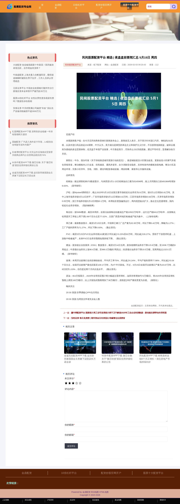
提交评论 (71, 446)
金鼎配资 (58, 6)
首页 (41, 6)
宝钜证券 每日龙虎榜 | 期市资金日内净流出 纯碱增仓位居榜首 (98, 318)
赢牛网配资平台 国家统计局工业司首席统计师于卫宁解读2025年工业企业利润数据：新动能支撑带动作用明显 (119, 313)
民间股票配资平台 (73, 65)
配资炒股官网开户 (104, 6)
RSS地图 (95, 492)
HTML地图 (104, 492)
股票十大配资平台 (131, 6)
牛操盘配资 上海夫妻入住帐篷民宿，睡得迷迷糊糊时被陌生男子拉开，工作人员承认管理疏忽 (33, 78)
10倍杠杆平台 (79, 6)
